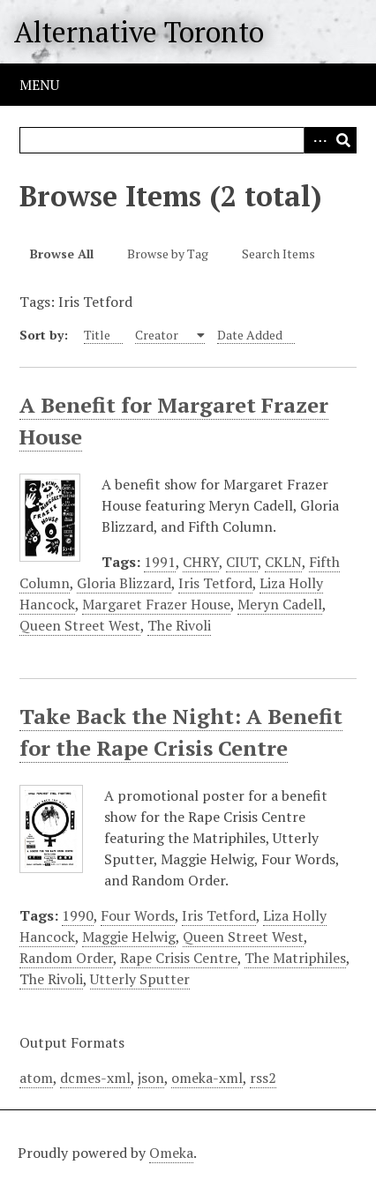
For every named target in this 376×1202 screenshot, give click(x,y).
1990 (78, 915)
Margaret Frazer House (156, 604)
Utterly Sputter (140, 979)
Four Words (138, 915)
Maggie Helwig (129, 936)
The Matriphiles (295, 957)
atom (36, 1077)
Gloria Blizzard (124, 583)
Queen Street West (79, 625)
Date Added (249, 334)
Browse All (62, 253)
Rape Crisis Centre (178, 957)
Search (343, 140)
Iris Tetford (215, 583)
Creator (158, 334)
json (151, 1077)
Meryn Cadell (279, 604)
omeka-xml (207, 1077)
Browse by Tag (167, 253)
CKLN (283, 561)
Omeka (171, 1152)
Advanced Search (317, 140)
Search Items (278, 253)
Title (97, 334)
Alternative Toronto (139, 31)
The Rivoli (179, 625)
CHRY (201, 561)
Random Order (66, 957)
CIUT (242, 561)
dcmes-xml (95, 1077)
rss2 (263, 1077)
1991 (160, 561)
